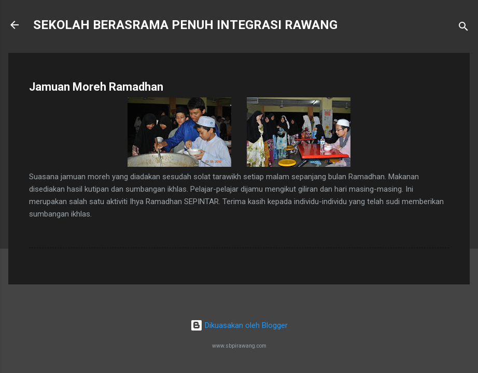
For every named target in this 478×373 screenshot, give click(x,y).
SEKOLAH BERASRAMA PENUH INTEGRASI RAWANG (185, 25)
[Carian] (463, 28)
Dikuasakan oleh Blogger (239, 325)
